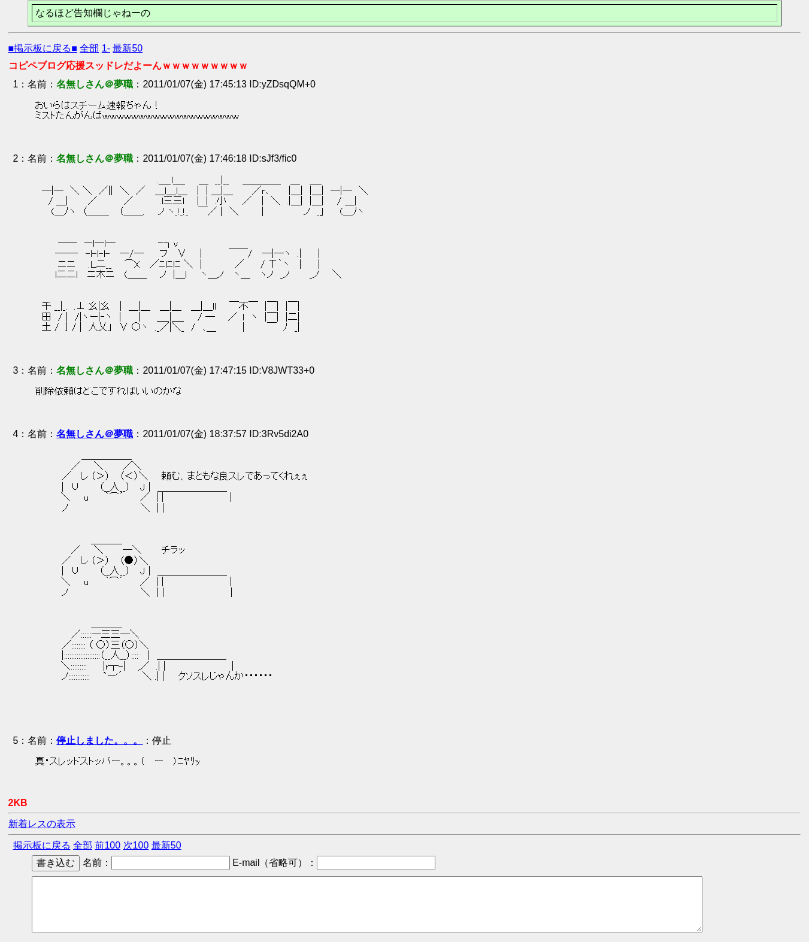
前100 (107, 845)
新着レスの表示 (41, 824)
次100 (136, 845)
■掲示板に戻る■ (42, 48)
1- (106, 48)
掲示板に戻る (42, 845)
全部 (89, 48)
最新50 (128, 48)
